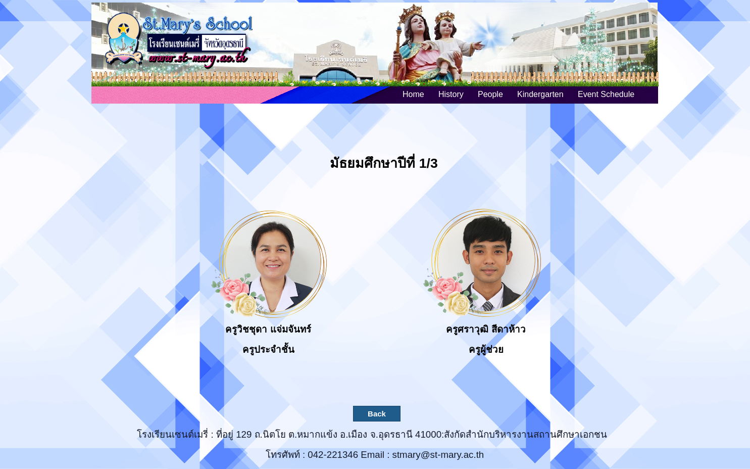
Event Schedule (606, 94)
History (451, 94)
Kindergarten (540, 94)
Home (413, 94)
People (490, 94)
